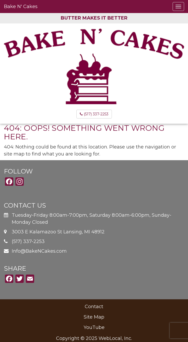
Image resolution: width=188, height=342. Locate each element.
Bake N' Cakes (21, 6)
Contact (94, 306)
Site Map (94, 317)
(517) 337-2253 (94, 114)
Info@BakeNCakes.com (39, 251)
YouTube (94, 327)
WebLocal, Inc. (115, 338)
